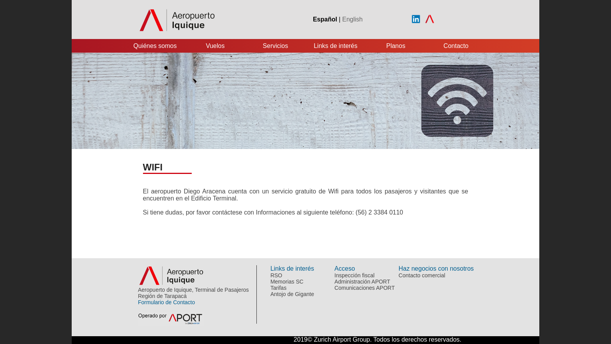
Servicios (275, 46)
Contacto (455, 46)
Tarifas (278, 288)
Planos (395, 46)
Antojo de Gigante (292, 294)
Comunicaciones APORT (364, 288)
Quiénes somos (155, 46)
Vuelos (215, 46)
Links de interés (335, 46)
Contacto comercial (422, 275)
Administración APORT (362, 281)
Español (325, 19)
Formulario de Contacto (166, 302)
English (352, 19)
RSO (276, 275)
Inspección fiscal (354, 275)
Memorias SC (287, 281)
